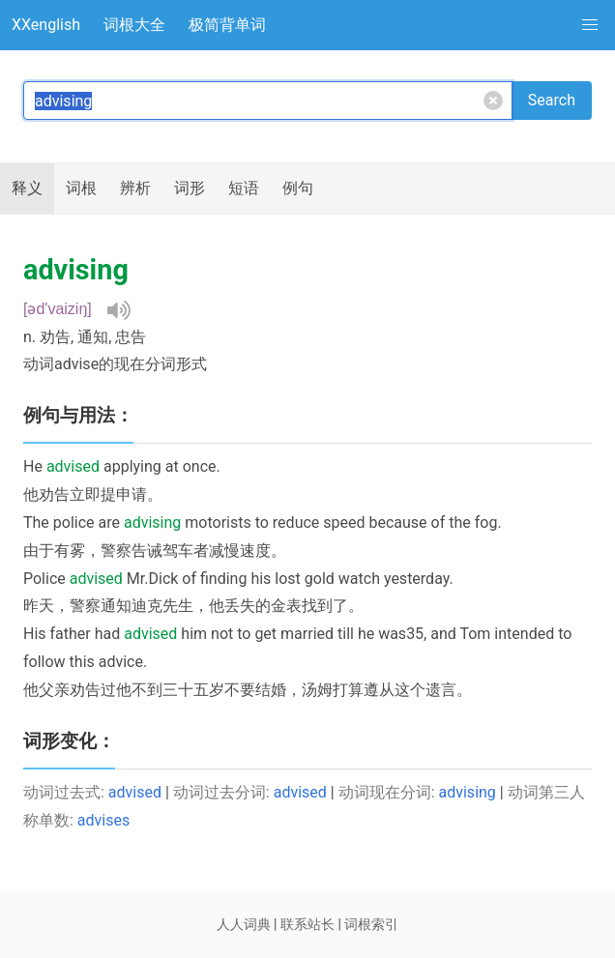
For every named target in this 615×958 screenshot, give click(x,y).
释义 (27, 188)
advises (103, 820)
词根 (81, 188)
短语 (243, 188)
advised (134, 792)
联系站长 (307, 924)
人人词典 (244, 924)
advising (467, 792)
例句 (297, 188)
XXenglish (46, 24)
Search (551, 100)
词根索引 (371, 924)
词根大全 (134, 24)
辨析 (135, 188)
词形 (189, 188)
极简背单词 (227, 24)
